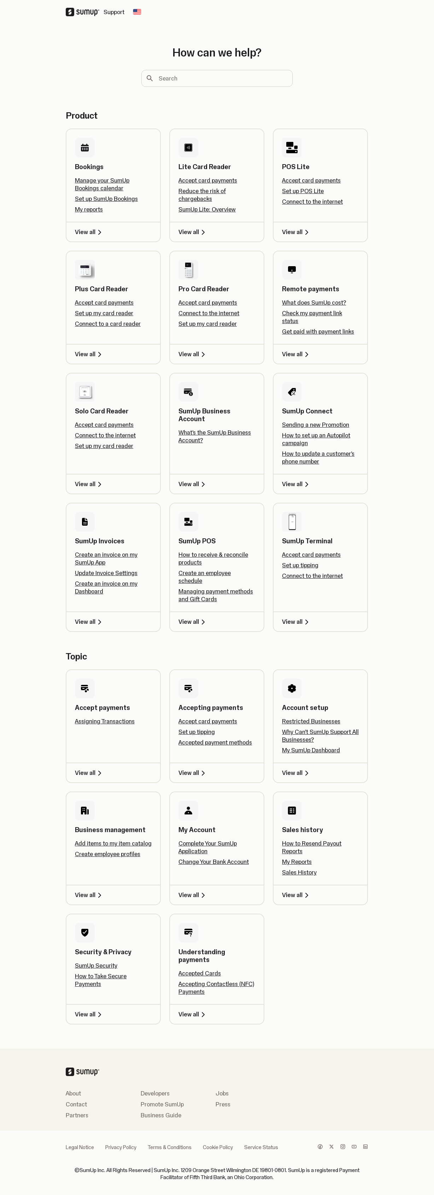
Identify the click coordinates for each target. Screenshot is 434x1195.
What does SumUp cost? (314, 302)
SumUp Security (96, 965)
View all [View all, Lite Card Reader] (192, 232)
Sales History (299, 872)
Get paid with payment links (318, 331)
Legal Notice (80, 1147)
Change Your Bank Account (213, 861)
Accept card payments (207, 180)
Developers (155, 1093)
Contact (76, 1104)
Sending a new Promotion (315, 424)
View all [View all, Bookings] (89, 232)
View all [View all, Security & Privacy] (89, 1014)
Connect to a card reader (108, 323)
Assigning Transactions (105, 721)
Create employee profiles (107, 854)
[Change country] (137, 12)
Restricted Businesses (311, 721)
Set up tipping (300, 565)
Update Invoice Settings (106, 572)
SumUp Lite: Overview (207, 209)
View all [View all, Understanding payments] (192, 1014)
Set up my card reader (104, 313)
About (73, 1093)
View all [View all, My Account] (192, 895)
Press (223, 1104)
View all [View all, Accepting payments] (192, 773)
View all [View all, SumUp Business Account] (192, 484)
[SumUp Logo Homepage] (85, 12)
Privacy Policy (120, 1147)
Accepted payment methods (215, 742)
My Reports (297, 861)
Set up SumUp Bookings (106, 198)
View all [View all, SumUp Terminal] (296, 622)
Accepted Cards (199, 973)
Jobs (222, 1093)
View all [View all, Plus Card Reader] (89, 354)
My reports (89, 209)
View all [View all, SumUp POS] (192, 622)
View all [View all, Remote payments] (296, 354)
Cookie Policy (218, 1147)
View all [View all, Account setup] (296, 773)
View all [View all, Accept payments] (89, 773)
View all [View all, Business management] (89, 895)
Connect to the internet (312, 201)
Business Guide (161, 1115)
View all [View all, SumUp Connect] (296, 484)
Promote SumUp (162, 1104)
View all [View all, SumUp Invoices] (89, 622)
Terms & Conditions (170, 1147)
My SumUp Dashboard (311, 750)
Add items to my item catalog (113, 843)
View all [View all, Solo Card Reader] (89, 484)
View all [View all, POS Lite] (296, 232)
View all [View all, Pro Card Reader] (192, 354)
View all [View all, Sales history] (296, 895)
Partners (77, 1115)
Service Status (261, 1147)
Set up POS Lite (303, 191)
